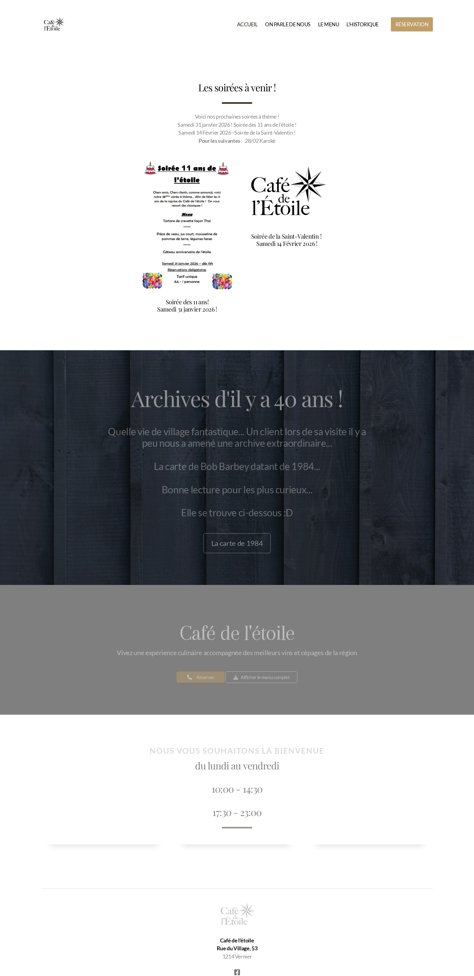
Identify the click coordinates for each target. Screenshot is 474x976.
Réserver (200, 678)
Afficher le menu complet (261, 678)
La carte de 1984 (237, 544)
